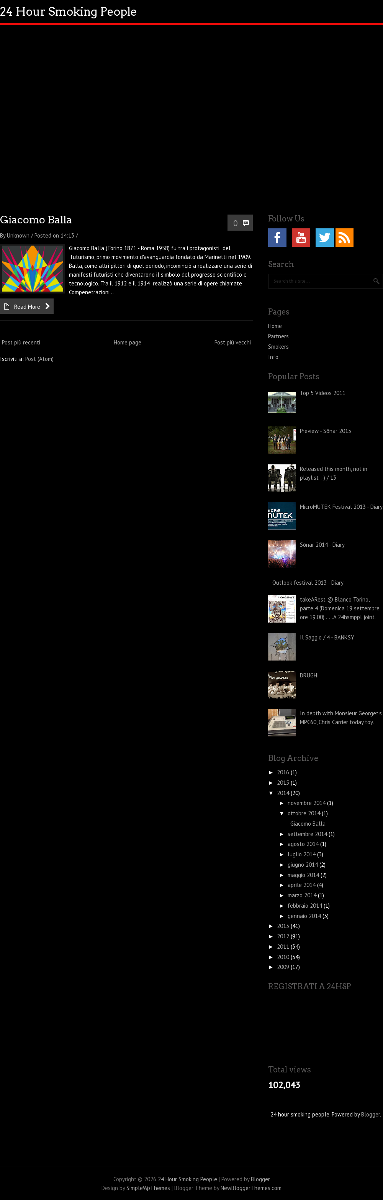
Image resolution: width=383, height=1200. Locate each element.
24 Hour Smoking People (68, 11)
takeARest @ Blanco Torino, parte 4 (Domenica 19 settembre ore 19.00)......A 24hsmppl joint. (340, 608)
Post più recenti (21, 342)
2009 (284, 966)
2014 (284, 793)
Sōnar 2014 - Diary (322, 544)
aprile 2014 (302, 885)
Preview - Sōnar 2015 (325, 430)
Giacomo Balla (36, 219)
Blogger (370, 1114)
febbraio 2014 (306, 905)
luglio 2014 (302, 854)
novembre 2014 (307, 803)
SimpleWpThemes (148, 1188)
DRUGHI (309, 675)
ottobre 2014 (305, 813)
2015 (284, 782)
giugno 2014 (303, 864)
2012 (284, 936)
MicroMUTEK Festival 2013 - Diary (341, 506)
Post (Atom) (39, 358)
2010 (284, 957)
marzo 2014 (303, 895)
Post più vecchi (232, 342)
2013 (284, 926)
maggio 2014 (304, 875)
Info (273, 357)
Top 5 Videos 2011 (322, 393)
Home (275, 326)
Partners (278, 336)
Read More (27, 306)
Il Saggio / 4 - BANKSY (327, 637)
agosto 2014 (304, 844)
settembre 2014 (308, 834)
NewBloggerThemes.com (251, 1188)
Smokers (278, 346)
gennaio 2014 (305, 916)
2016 (284, 772)
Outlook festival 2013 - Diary (308, 582)
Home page (127, 342)
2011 (284, 946)
